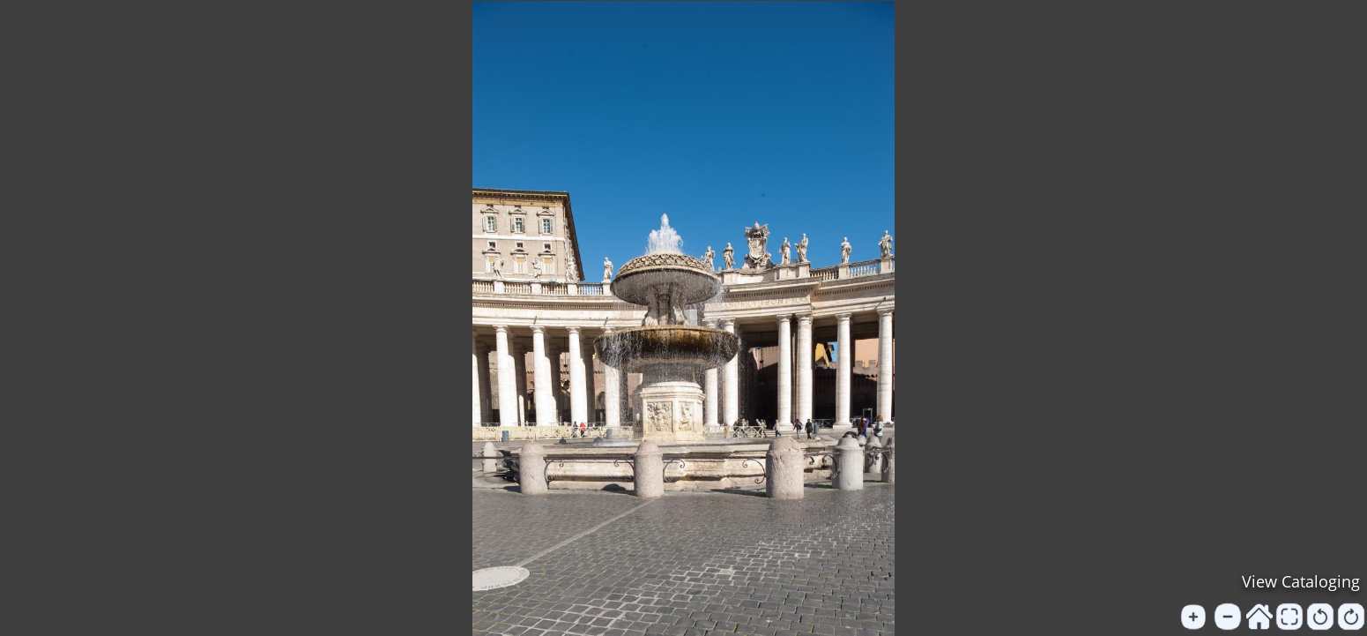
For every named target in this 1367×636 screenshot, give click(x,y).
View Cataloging (1301, 581)
